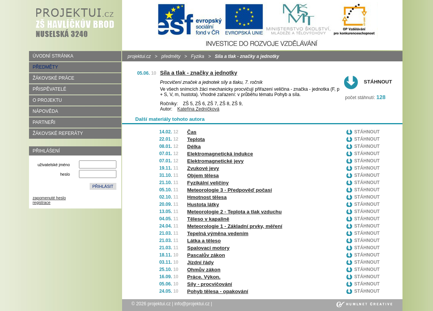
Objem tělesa (203, 175)
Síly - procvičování (209, 284)
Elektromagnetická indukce (220, 154)
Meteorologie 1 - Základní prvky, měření (234, 226)
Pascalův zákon (206, 255)
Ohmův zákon (204, 270)
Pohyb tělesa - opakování (217, 291)
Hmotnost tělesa (207, 197)
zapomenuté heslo (49, 198)
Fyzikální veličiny (208, 183)
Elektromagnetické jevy (215, 161)
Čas (191, 132)
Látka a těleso (204, 241)
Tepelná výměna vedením (218, 233)
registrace (42, 202)
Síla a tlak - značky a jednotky (198, 73)
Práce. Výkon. (204, 277)
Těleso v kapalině (208, 219)
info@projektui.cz (191, 303)
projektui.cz (139, 56)
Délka (194, 146)
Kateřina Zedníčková (198, 109)
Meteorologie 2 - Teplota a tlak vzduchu (234, 212)
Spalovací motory (208, 248)
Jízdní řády (200, 262)
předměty (170, 56)
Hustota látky (203, 204)
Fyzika (197, 56)
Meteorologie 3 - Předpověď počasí (229, 190)
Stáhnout (378, 82)
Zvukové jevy (203, 168)
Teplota (196, 139)
